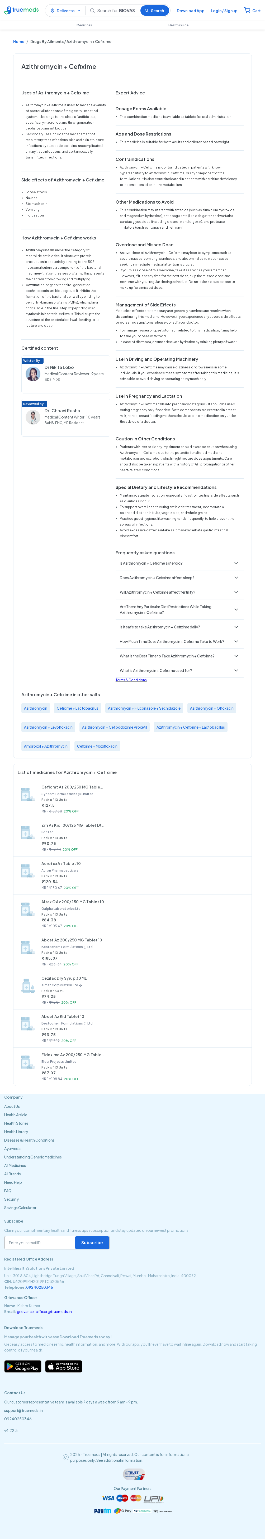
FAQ (8, 1190)
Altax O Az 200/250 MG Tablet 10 (72, 901)
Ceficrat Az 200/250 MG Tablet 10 (73, 787)
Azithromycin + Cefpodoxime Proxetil (114, 727)
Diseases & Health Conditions (29, 1140)
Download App (191, 10)
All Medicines (15, 1165)
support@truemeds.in (23, 1410)
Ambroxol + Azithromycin (46, 746)
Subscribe (92, 1242)
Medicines (84, 25)
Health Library (16, 1131)
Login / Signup (224, 10)
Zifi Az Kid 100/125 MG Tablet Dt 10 (73, 825)
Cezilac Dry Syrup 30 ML (64, 978)
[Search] (116, 10)
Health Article (15, 1114)
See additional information (119, 1460)
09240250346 (39, 1287)
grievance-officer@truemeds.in (44, 1311)
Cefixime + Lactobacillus (77, 708)
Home (18, 41)
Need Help (13, 1182)
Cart (256, 10)
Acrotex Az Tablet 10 (61, 863)
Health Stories (16, 1123)
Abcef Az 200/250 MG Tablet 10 (71, 939)
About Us (12, 1106)
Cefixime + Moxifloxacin (97, 746)
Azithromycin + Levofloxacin (48, 727)
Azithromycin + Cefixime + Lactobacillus (191, 727)
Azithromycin (35, 708)
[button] (180, 563)
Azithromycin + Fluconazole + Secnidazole (144, 708)
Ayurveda (12, 1148)
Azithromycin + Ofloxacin (212, 708)
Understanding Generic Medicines (33, 1157)
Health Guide (178, 25)
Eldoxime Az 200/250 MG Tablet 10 (73, 1054)
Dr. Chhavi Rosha (62, 410)
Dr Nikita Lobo (59, 367)
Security (11, 1199)
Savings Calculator (20, 1207)
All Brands (12, 1173)
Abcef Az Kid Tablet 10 (62, 1016)
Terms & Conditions (131, 680)
